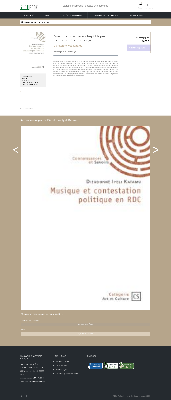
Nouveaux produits (62, 361)
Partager (22, 92)
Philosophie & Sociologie (64, 52)
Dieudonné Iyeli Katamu (68, 45)
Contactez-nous (61, 365)
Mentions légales (62, 369)
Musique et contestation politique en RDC (42, 314)
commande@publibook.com (35, 381)
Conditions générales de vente (67, 373)
